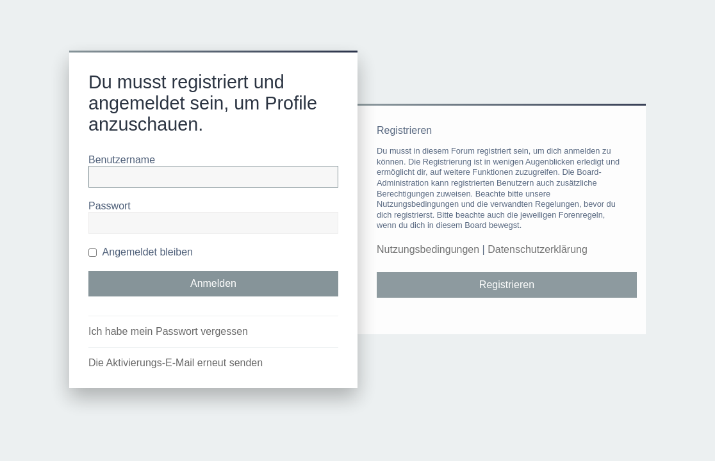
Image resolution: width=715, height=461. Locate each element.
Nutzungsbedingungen (428, 249)
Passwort (109, 205)
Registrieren (506, 284)
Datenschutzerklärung (538, 249)
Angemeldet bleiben (140, 252)
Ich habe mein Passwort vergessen (168, 331)
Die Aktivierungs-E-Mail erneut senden (175, 362)
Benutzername (121, 159)
